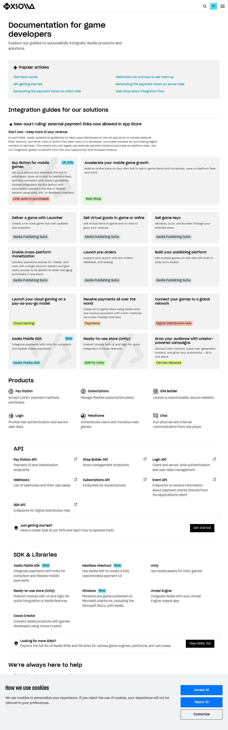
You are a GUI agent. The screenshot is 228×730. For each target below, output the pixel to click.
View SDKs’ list (200, 643)
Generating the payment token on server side (150, 84)
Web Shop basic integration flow (140, 91)
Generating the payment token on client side (47, 91)
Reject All (202, 702)
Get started (202, 528)
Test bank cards (25, 77)
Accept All (201, 690)
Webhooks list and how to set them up (145, 77)
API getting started (27, 84)
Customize (202, 714)
